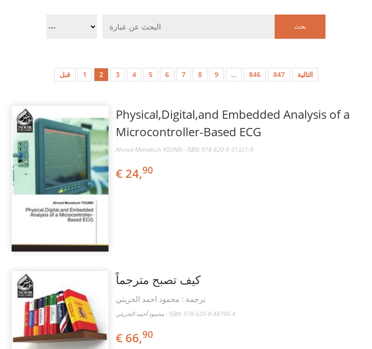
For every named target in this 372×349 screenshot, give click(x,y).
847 (279, 74)
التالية (305, 74)
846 (255, 74)
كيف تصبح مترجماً (158, 279)
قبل (65, 74)
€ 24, (135, 173)
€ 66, (135, 338)
